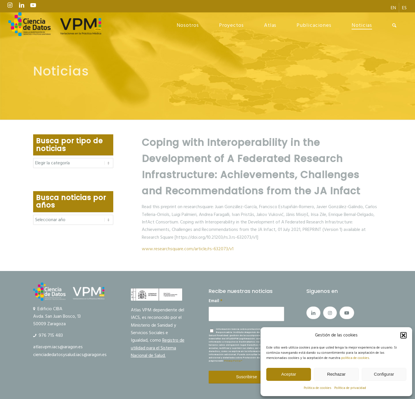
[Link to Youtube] (33, 6)
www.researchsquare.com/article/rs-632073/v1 (187, 249)
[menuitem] (393, 8)
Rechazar (336, 374)
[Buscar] (394, 25)
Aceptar (288, 374)
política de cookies (355, 357)
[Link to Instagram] (10, 6)
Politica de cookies (317, 387)
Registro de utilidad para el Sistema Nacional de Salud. (157, 348)
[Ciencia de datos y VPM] (54, 25)
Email (215, 301)
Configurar (384, 374)
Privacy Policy (232, 360)
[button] (403, 335)
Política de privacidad (350, 387)
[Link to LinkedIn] (21, 6)
